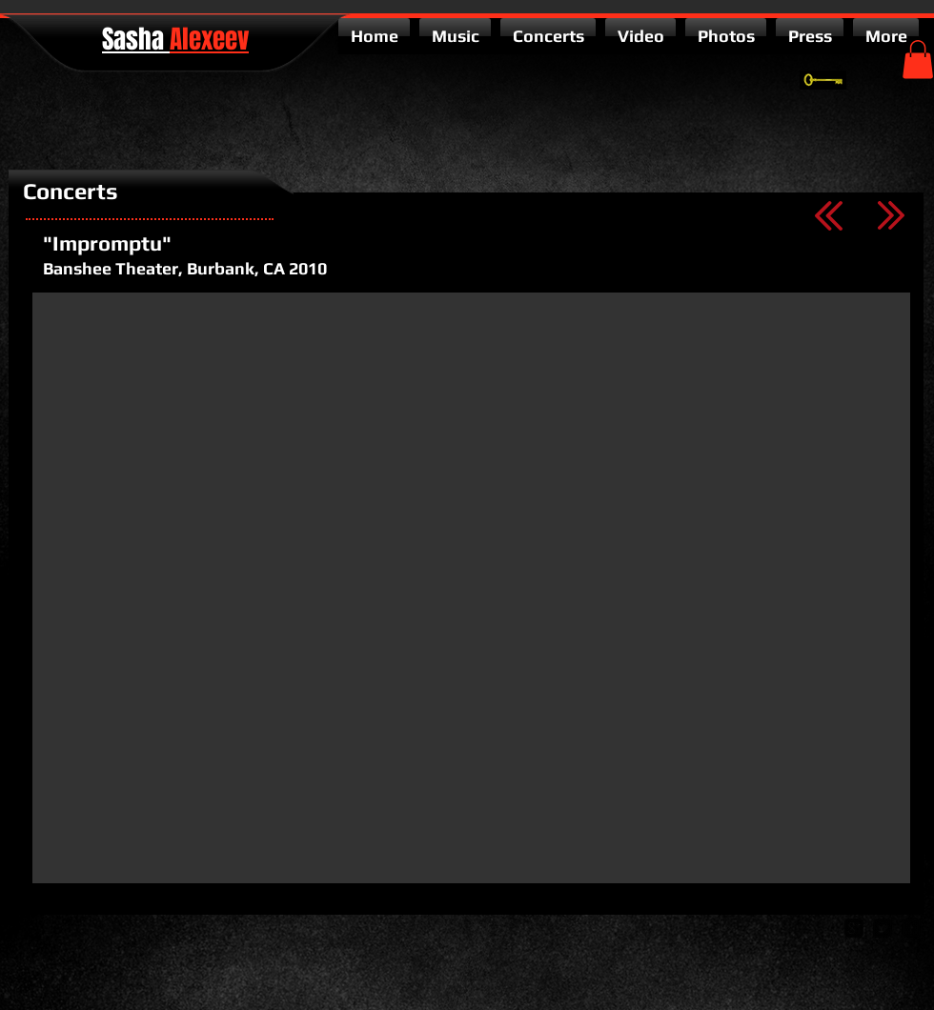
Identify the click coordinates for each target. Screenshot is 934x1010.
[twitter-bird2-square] (882, 928)
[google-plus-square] (853, 928)
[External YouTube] (471, 587)
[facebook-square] (911, 928)
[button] (918, 59)
